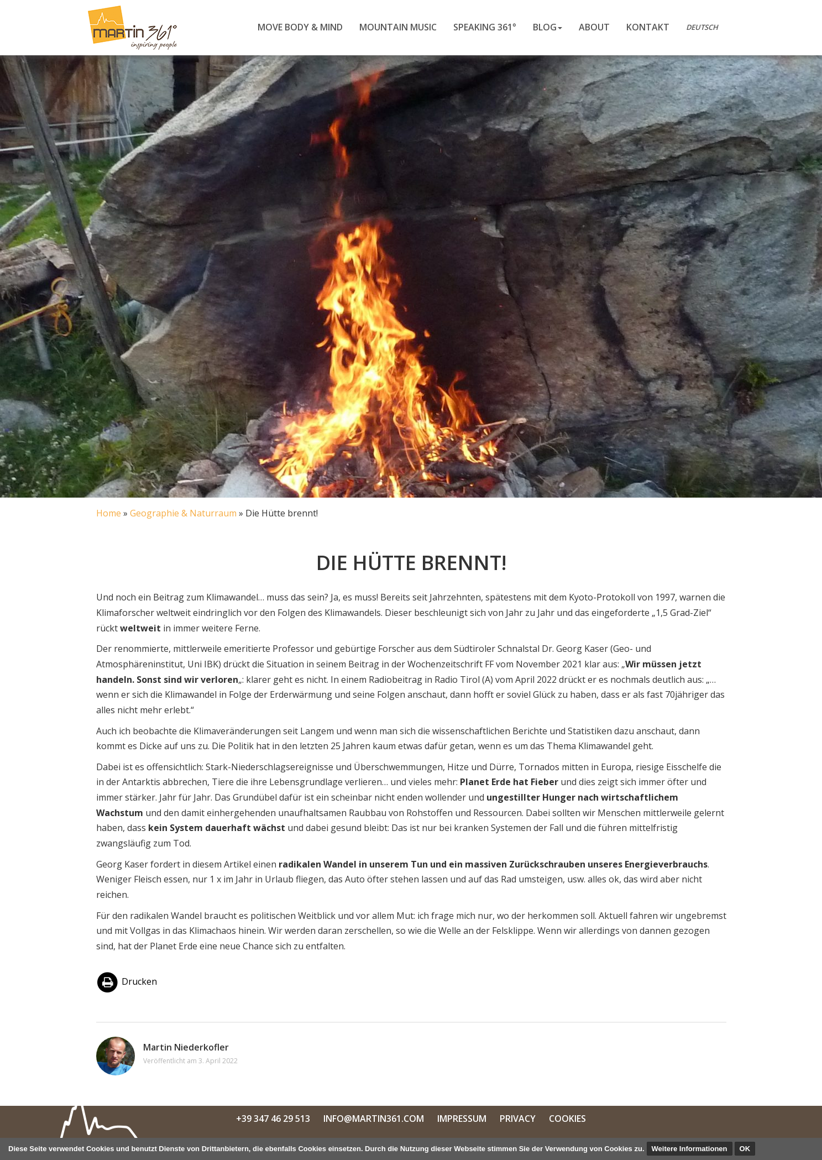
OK (745, 1149)
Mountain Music (398, 27)
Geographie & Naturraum (183, 513)
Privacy (518, 1118)
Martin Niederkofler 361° (136, 28)
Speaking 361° (484, 27)
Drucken (127, 981)
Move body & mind (300, 27)
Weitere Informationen (689, 1149)
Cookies (567, 1118)
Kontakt (647, 27)
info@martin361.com (373, 1118)
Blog (547, 27)
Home (108, 513)
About (594, 27)
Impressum (461, 1118)
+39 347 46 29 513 (273, 1118)
